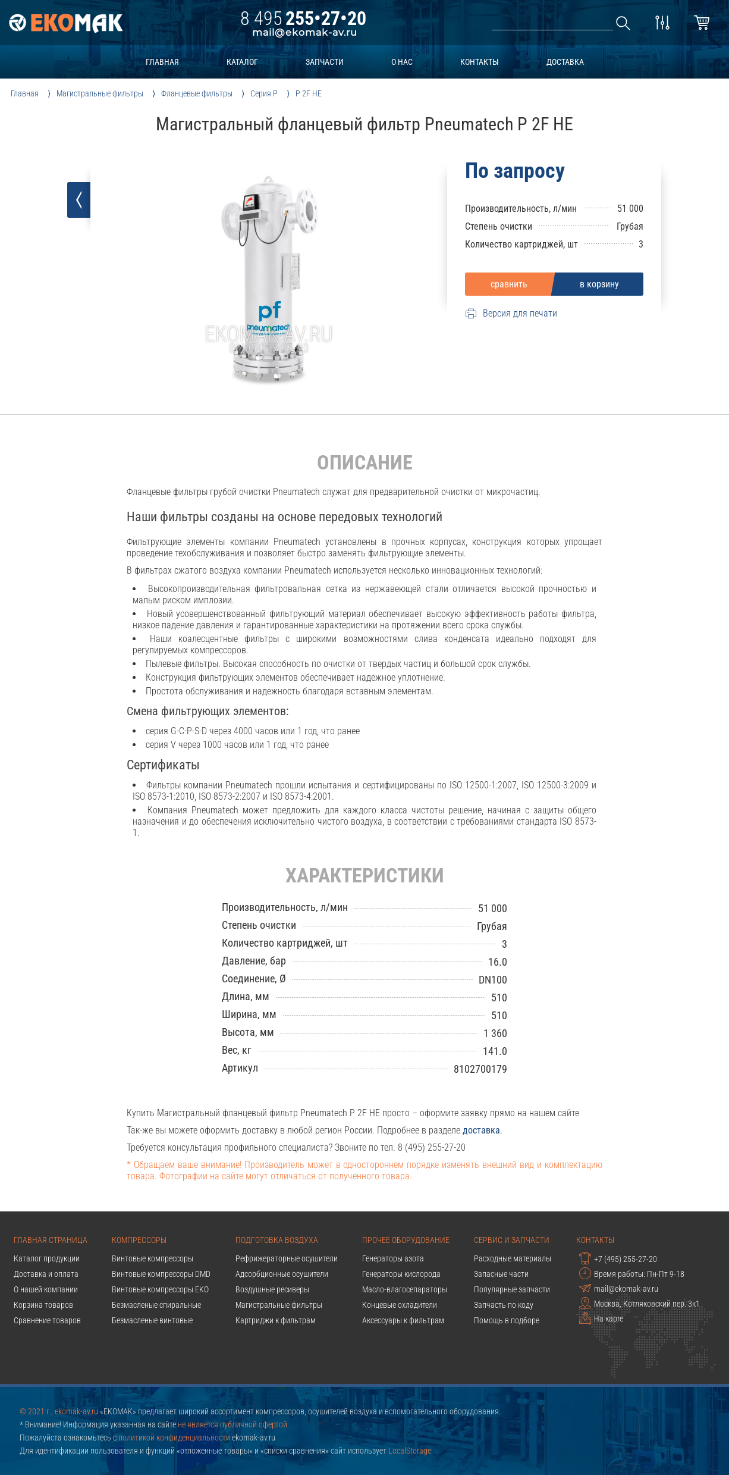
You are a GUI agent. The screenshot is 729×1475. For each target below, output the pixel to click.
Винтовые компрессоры (152, 1258)
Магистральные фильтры (278, 1305)
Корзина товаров (43, 1305)
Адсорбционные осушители (281, 1274)
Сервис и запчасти (511, 1240)
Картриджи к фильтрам (275, 1320)
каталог (242, 62)
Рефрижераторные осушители (286, 1258)
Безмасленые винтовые (152, 1320)
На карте (601, 1318)
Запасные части (501, 1274)
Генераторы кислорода (401, 1274)
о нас (402, 62)
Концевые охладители (399, 1305)
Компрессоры (139, 1240)
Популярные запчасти (512, 1289)
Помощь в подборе (506, 1320)
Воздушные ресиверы (272, 1289)
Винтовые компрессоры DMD (161, 1274)
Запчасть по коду (503, 1305)
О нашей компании (46, 1289)
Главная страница (50, 1240)
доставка (565, 62)
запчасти (325, 62)
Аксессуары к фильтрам (403, 1320)
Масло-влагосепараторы (404, 1289)
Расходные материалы (512, 1258)
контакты (479, 62)
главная (162, 62)
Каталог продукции (47, 1258)
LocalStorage (409, 1450)
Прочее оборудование (406, 1240)
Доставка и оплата (46, 1274)
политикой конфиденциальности (174, 1437)
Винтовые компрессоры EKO (160, 1289)
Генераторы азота (393, 1258)
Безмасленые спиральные (156, 1305)
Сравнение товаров (47, 1320)
